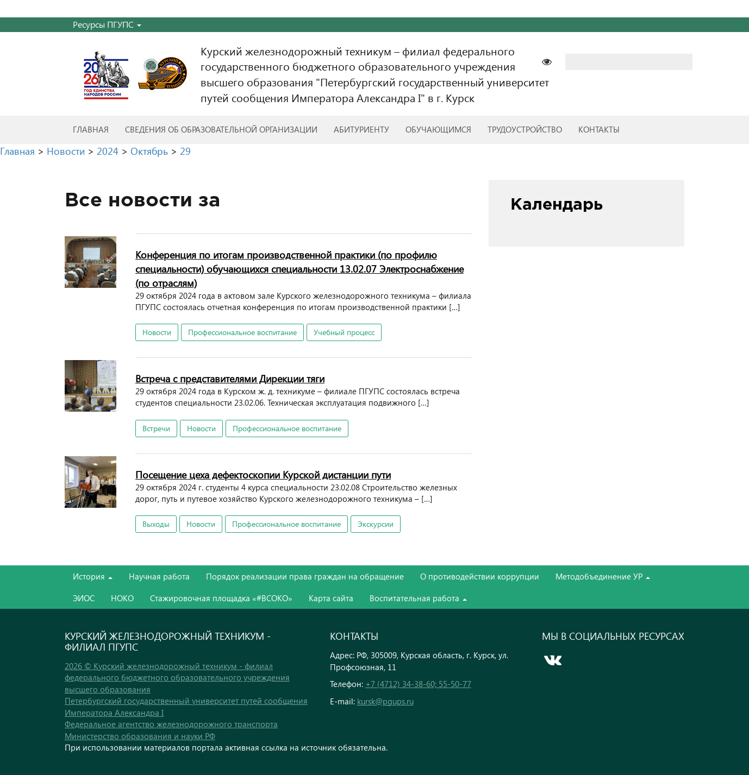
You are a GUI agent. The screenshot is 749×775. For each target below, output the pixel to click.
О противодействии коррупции (479, 576)
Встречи (156, 428)
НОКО (122, 598)
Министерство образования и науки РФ (140, 735)
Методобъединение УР (602, 576)
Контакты (599, 129)
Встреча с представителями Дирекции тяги (229, 378)
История (93, 576)
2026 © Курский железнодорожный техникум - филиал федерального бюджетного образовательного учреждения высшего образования (177, 677)
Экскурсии (376, 524)
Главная (91, 129)
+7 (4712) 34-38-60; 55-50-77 (418, 683)
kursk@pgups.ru (385, 701)
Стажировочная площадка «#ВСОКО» (221, 598)
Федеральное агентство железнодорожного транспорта (171, 724)
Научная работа (159, 576)
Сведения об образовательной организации (221, 129)
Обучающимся (438, 129)
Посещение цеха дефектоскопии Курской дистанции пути (263, 474)
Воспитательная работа (418, 598)
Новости (156, 332)
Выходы (156, 524)
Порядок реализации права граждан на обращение (305, 576)
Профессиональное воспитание (242, 332)
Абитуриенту (361, 129)
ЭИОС (84, 598)
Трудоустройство (525, 129)
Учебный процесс (344, 332)
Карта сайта (331, 598)
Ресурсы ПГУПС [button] (107, 24)
